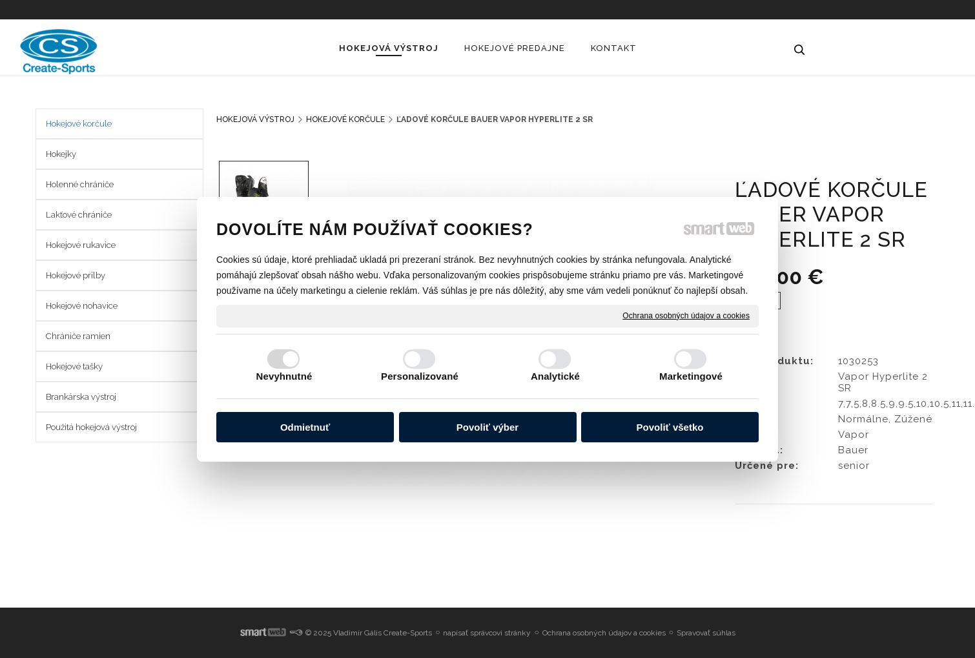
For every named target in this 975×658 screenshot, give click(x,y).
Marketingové (691, 376)
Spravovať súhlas (706, 632)
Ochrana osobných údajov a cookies (686, 315)
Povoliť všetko (670, 427)
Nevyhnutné (284, 376)
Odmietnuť (305, 427)
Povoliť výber (487, 427)
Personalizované (419, 376)
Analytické (555, 376)
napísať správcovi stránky (487, 632)
